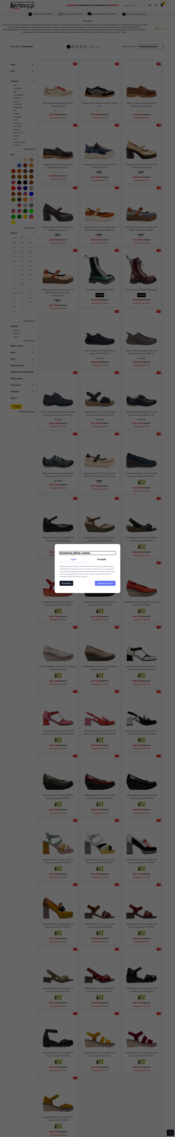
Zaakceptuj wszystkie (105, 583)
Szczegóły (101, 559)
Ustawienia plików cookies (75, 553)
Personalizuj (66, 583)
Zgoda (73, 559)
